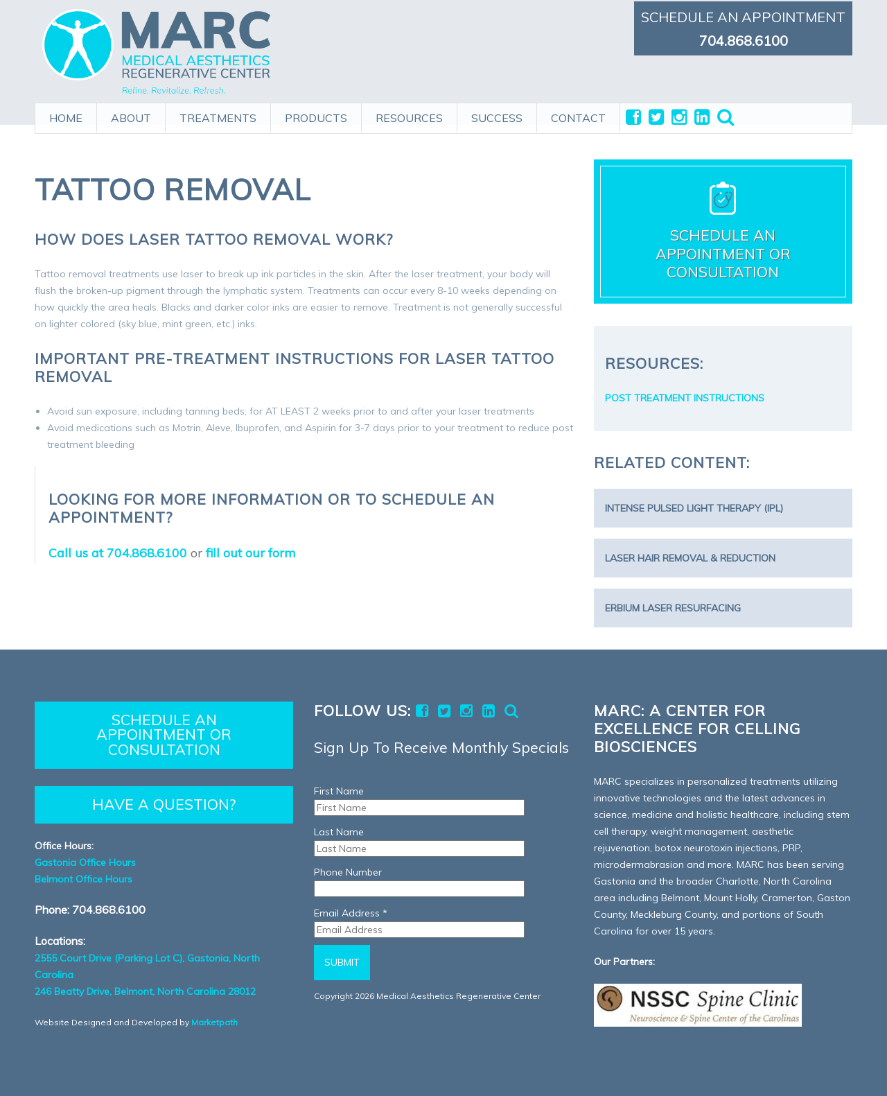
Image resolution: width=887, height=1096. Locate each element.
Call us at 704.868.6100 (118, 553)
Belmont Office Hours (83, 879)
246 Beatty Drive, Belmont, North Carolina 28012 (145, 991)
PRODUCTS (316, 116)
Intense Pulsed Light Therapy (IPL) (694, 508)
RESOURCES (409, 116)
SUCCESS (496, 116)
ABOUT (131, 116)
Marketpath (214, 1022)
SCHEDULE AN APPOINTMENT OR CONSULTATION (163, 734)
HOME (65, 116)
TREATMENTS (217, 116)
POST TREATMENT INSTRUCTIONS (684, 398)
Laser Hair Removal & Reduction (690, 558)
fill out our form (251, 553)
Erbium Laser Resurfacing (673, 608)
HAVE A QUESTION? (164, 804)
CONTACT (578, 116)
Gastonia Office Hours (85, 862)
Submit (342, 962)
